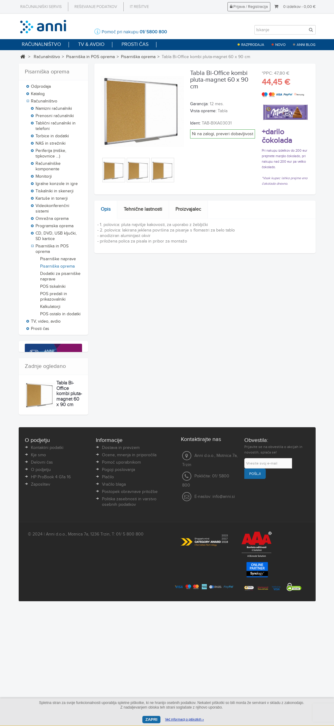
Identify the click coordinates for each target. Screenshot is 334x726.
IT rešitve (139, 6)
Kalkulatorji (50, 308)
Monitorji (44, 178)
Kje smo (38, 574)
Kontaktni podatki (47, 567)
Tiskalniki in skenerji (54, 193)
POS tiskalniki (53, 288)
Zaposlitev (40, 604)
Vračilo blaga (114, 604)
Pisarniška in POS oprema (90, 56)
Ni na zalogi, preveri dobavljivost (222, 133)
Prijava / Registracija (249, 6)
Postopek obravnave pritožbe (130, 611)
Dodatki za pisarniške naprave (60, 278)
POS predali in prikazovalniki (53, 299)
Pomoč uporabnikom (121, 582)
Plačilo (108, 597)
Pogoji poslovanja (118, 589)
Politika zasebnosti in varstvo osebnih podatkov (129, 622)
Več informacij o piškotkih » (184, 719)
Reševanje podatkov (95, 6)
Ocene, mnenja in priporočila (129, 574)
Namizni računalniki (54, 110)
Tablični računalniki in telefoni (56, 128)
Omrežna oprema (52, 220)
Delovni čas (42, 582)
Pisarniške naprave (58, 261)
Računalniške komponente (48, 168)
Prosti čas (40, 330)
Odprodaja (41, 88)
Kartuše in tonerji (52, 200)
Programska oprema (54, 228)
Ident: (195, 123)
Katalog (38, 96)
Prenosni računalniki (55, 118)
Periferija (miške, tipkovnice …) (51, 155)
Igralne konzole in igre (57, 185)
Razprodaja (252, 45)
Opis (106, 209)
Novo (280, 45)
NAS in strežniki (51, 145)
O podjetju (41, 589)
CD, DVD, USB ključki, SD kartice (56, 238)
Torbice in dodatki (52, 138)
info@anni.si (223, 616)
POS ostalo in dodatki (60, 316)
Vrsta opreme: (203, 111)
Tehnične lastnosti (143, 209)
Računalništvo (47, 56)
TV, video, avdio (46, 323)
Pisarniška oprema (138, 56)
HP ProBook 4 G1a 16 (51, 597)
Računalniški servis (41, 6)
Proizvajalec (188, 209)
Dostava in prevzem (121, 567)
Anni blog (306, 45)
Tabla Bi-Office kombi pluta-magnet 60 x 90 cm (69, 509)
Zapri (151, 719)
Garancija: (199, 104)
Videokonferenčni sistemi (52, 211)
